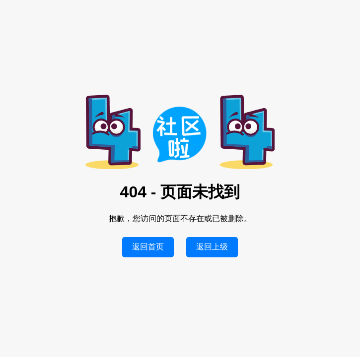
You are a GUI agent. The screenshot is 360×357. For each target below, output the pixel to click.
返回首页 (148, 246)
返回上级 (212, 246)
